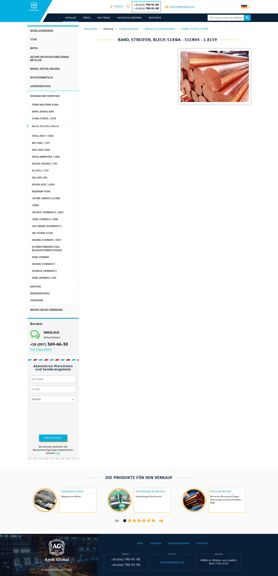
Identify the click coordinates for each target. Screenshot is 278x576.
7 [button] (153, 520)
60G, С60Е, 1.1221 (41, 142)
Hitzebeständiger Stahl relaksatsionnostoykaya (47, 248)
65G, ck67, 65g (39, 177)
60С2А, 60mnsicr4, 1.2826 (46, 156)
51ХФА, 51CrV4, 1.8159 (44, 118)
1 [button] (124, 520)
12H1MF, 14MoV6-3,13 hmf (46, 198)
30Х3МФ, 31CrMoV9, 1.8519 (46, 240)
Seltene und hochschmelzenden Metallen (49, 58)
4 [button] (139, 520)
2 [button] (129, 520)
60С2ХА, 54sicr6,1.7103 (44, 163)
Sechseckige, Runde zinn (150, 491)
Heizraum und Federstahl (45, 96)
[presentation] (44, 418)
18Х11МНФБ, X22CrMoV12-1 (47, 226)
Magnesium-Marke (72, 491)
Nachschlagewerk (129, 17)
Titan (33, 39)
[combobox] (119, 7)
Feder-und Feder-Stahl (45, 104)
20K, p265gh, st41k (42, 233)
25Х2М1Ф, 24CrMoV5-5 (44, 270)
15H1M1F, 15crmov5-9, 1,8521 (48, 212)
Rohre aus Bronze (220, 491)
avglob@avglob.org (182, 6)
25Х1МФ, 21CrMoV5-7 (43, 264)
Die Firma (103, 17)
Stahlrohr (36, 300)
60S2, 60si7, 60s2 (41, 149)
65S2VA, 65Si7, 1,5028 (43, 184)
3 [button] (134, 520)
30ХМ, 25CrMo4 (40, 257)
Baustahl (35, 286)
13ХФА (35, 205)
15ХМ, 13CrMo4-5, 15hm (45, 219)
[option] (64, 500)
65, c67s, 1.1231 (40, 170)
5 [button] (143, 520)
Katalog (70, 17)
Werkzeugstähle (40, 293)
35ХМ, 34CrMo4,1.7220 (44, 277)
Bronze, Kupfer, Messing (45, 68)
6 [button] (148, 520)
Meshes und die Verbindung (46, 309)
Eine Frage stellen (41, 349)
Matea (34, 48)
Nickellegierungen (41, 30)
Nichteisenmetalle (41, 77)
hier (57, 453)
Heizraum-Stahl (41, 191)
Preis (86, 17)
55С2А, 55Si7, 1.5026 (42, 135)
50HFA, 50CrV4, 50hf (43, 111)
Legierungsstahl (40, 86)
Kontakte (155, 17)
